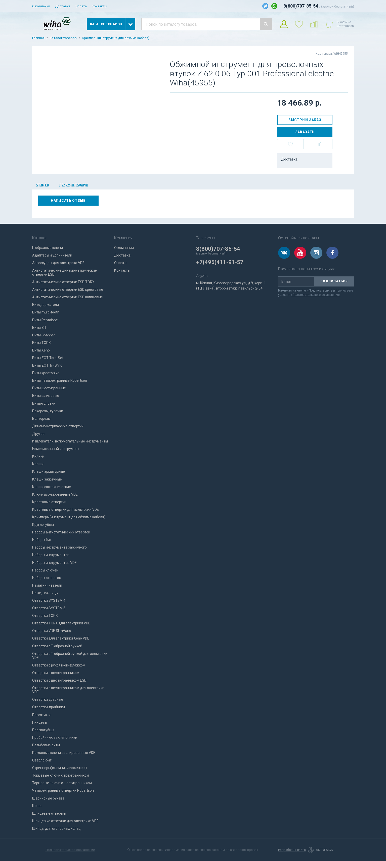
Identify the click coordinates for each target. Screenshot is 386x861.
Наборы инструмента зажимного (59, 547)
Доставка (62, 6)
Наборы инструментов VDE (54, 563)
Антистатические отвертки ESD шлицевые (67, 297)
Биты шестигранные (49, 388)
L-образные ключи (47, 248)
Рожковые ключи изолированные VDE (63, 753)
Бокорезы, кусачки (47, 411)
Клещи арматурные (48, 471)
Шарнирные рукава (48, 798)
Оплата (81, 6)
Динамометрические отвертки (57, 426)
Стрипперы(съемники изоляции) (59, 768)
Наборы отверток (46, 578)
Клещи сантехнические (51, 487)
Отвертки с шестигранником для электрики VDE (68, 690)
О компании (41, 6)
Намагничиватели (47, 585)
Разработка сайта (292, 850)
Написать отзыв (68, 201)
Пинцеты (39, 722)
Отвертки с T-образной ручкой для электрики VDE (69, 656)
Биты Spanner (43, 335)
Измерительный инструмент (55, 449)
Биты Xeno (41, 350)
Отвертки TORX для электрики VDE (61, 623)
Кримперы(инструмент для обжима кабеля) (115, 38)
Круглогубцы (43, 525)
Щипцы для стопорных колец (56, 828)
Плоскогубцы (43, 730)
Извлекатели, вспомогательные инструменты (70, 441)
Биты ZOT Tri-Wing (47, 365)
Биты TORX (41, 343)
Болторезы (41, 419)
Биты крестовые (45, 373)
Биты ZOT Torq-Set (47, 358)
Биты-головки (43, 403)
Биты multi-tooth (45, 312)
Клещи (38, 464)
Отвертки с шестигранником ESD (59, 680)
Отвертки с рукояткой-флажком (58, 665)
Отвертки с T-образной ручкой (57, 646)
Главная (38, 38)
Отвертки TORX (45, 616)
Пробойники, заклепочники (54, 738)
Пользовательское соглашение (70, 850)
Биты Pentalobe (45, 320)
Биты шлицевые (45, 396)
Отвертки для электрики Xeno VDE (60, 638)
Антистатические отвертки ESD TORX (63, 282)
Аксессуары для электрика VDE (58, 263)
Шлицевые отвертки (49, 813)
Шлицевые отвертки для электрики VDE (65, 821)
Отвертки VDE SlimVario (51, 631)
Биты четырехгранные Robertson (59, 380)
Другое (38, 434)
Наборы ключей (45, 570)
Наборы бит (42, 540)
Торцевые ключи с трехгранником (60, 775)
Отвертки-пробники (48, 707)
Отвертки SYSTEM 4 (48, 600)
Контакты (99, 6)
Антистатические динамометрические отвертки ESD (64, 272)
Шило (36, 806)
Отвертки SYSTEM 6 (48, 608)
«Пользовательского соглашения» (315, 295)
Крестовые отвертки (49, 502)
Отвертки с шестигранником (55, 673)
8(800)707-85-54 (300, 6)
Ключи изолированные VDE (55, 494)
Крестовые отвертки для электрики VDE (65, 509)
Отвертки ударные (47, 699)
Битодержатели (45, 305)
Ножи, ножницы (45, 593)
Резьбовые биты (46, 745)
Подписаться (334, 281)
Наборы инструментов (50, 555)
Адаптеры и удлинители (52, 255)
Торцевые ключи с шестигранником (62, 783)
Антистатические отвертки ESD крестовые (67, 290)
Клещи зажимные (47, 479)
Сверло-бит (42, 760)
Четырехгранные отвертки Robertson (63, 790)
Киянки (38, 456)
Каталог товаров (63, 38)
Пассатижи (41, 715)
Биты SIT (39, 328)
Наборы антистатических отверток (61, 532)
